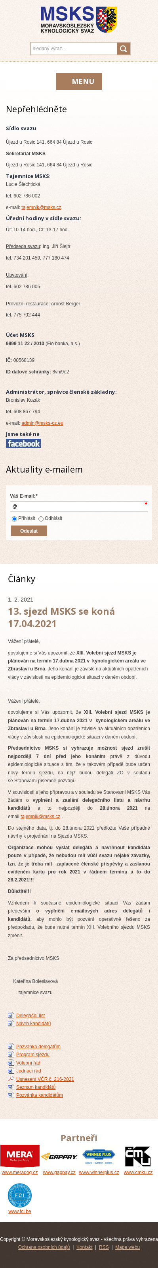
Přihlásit (23, 518)
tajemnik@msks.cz (41, 207)
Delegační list (30, 1015)
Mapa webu (127, 1247)
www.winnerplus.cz (99, 1169)
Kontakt (84, 1247)
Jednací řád (28, 1071)
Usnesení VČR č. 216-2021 (45, 1079)
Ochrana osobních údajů (44, 1247)
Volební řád (28, 1063)
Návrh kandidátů (33, 1023)
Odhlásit (50, 518)
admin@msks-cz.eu (42, 423)
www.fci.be (20, 1208)
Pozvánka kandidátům (39, 1095)
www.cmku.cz (138, 1169)
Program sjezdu (32, 1054)
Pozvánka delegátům (38, 1046)
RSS (104, 1247)
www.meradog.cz (20, 1169)
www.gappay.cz (59, 1169)
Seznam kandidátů (35, 1087)
